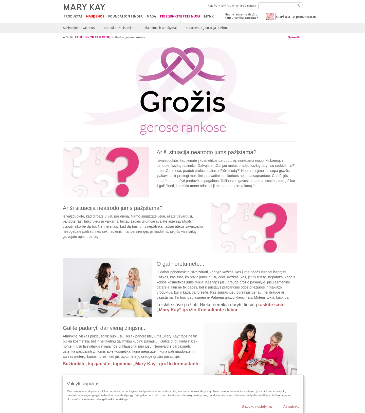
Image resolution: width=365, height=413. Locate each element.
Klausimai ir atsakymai (160, 28)
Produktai (73, 16)
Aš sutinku (291, 406)
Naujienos (95, 16)
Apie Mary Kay (216, 5)
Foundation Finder (125, 16)
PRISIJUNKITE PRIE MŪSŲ (180, 17)
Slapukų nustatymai (257, 406)
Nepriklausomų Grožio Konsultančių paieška (241, 16)
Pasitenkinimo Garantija (241, 5)
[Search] (280, 6)
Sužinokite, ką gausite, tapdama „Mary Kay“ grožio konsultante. (132, 363)
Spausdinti (295, 37)
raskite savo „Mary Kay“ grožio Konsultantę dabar (221, 307)
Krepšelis (289, 17)
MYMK (209, 16)
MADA (151, 16)
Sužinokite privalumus (79, 28)
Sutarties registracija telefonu (207, 28)
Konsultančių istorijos (119, 28)
